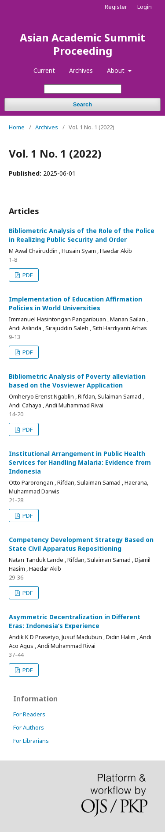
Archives (81, 70)
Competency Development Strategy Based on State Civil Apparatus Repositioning (81, 544)
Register (116, 7)
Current (44, 70)
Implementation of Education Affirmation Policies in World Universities (75, 303)
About (116, 70)
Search (82, 104)
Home (17, 127)
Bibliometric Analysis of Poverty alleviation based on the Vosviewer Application (77, 380)
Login (144, 7)
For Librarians (31, 741)
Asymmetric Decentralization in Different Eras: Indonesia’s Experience (74, 621)
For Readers (29, 714)
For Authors (28, 727)
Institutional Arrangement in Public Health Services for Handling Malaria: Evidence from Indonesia (80, 462)
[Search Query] (82, 89)
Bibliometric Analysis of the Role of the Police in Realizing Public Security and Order (81, 235)
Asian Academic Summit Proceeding (82, 44)
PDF (27, 275)
